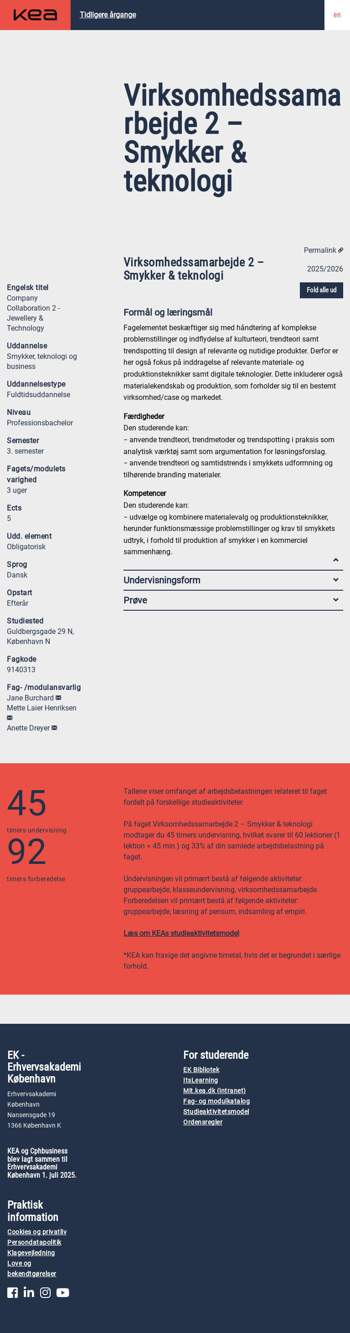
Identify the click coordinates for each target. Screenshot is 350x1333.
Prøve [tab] (231, 600)
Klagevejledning (31, 1253)
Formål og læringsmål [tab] (231, 314)
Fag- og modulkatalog (216, 1101)
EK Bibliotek (201, 1070)
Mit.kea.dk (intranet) (214, 1091)
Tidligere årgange (108, 14)
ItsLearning (200, 1080)
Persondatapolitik (34, 1242)
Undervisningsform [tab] (231, 580)
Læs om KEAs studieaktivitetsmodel (181, 933)
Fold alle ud (321, 290)
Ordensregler (202, 1122)
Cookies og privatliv (37, 1232)
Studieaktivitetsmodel (216, 1112)
